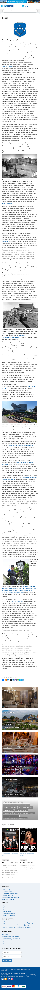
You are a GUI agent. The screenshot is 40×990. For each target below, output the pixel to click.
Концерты (6, 860)
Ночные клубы (26, 761)
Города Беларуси (8, 895)
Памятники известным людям (23, 813)
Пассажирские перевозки (13, 794)
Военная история (21, 810)
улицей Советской (17, 601)
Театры (17, 761)
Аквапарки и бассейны (12, 727)
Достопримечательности (10, 893)
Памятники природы (25, 807)
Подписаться (7, 960)
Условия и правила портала (11, 936)
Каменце (6, 241)
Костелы (15, 816)
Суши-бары (24, 747)
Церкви (26, 804)
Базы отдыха (17, 724)
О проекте (6, 934)
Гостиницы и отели (10, 705)
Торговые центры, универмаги (14, 766)
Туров (11, 66)
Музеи (6, 807)
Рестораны (8, 747)
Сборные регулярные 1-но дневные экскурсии (16, 922)
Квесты (19, 769)
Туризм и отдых (7, 891)
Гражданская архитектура (13, 804)
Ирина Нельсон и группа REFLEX (27, 854)
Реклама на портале (9, 942)
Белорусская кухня (9, 899)
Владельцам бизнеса (9, 940)
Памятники (8, 813)
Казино (14, 764)
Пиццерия (7, 749)
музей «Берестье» (8, 203)
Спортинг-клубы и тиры (12, 772)
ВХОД (26, 6)
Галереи (14, 807)
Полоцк (4, 66)
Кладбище (7, 816)
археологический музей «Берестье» (21, 445)
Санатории (7, 724)
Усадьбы (26, 724)
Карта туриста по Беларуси (11, 897)
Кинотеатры (8, 761)
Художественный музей (16, 592)
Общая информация (9, 889)
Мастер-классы (9, 769)
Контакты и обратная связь (11, 944)
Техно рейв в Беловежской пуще (10, 854)
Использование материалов (11, 938)
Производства (9, 810)
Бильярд (7, 764)
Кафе (16, 747)
